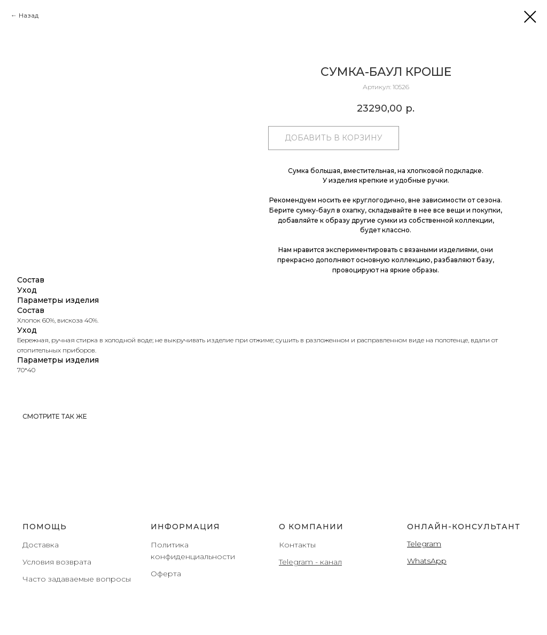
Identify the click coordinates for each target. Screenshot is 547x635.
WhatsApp (427, 561)
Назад (28, 15)
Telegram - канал (310, 562)
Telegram (424, 543)
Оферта (166, 573)
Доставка (40, 545)
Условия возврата (56, 562)
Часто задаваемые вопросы (76, 579)
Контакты (297, 545)
